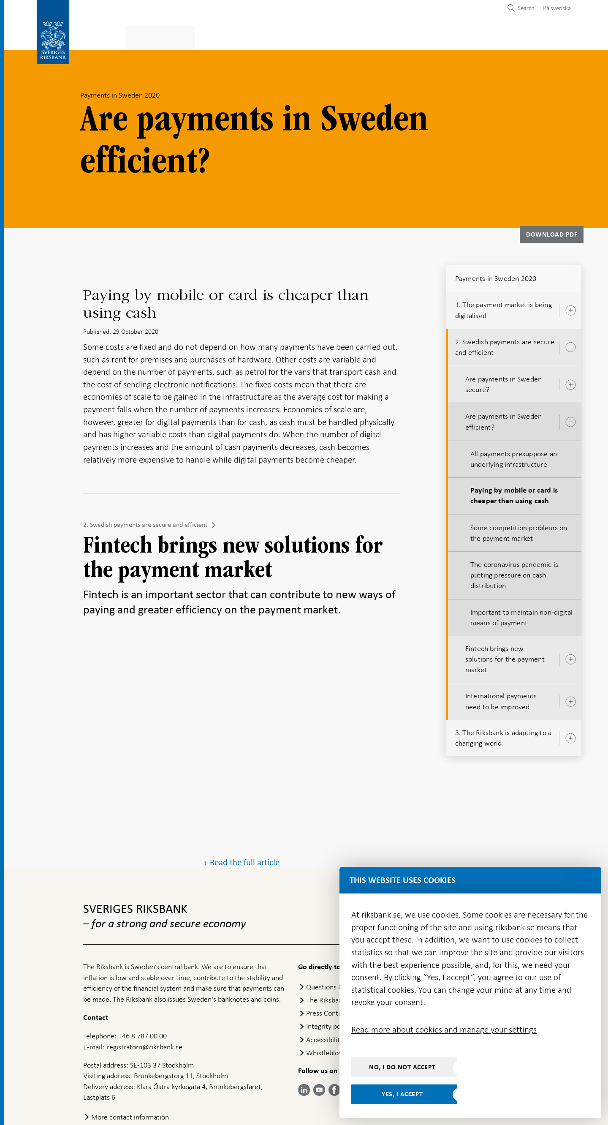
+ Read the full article (242, 815)
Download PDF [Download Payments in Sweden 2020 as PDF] (551, 232)
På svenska (557, 8)
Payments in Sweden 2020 (496, 276)
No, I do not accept (402, 1067)
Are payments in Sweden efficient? (503, 419)
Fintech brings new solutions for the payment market (505, 656)
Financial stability (298, 36)
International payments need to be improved (501, 699)
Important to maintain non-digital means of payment (521, 615)
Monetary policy (224, 36)
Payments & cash (156, 36)
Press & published (415, 36)
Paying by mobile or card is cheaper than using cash (514, 493)
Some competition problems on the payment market (518, 530)
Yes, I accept (402, 1094)
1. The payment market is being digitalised (503, 307)
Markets (357, 36)
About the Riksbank (492, 36)
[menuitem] (555, 7)
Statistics (100, 36)
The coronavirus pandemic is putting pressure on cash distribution (514, 572)
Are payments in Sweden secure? (503, 382)
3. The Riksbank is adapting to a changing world (503, 735)
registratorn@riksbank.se (144, 999)
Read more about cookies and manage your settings (444, 1029)
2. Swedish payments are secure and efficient (145, 522)
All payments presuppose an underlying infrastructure (513, 456)
